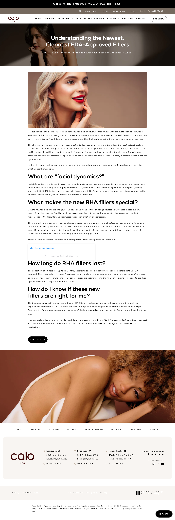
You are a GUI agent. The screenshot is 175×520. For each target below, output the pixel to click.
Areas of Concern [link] (94, 19)
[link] (141, 11)
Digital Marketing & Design (150, 493)
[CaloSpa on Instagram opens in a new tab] (153, 464)
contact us (124, 320)
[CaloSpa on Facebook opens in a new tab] (158, 464)
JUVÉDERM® (38, 135)
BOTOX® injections (48, 191)
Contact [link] (141, 19)
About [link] (38, 19)
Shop (105, 11)
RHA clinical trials (98, 270)
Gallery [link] (76, 19)
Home (47, 53)
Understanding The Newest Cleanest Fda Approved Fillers (96, 53)
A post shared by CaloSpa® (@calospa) (61, 256)
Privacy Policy (92, 493)
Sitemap (103, 493)
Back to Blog (37, 339)
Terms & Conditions (76, 493)
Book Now (158, 19)
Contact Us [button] (164, 514)
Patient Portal (119, 11)
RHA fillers (48, 152)
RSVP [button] (117, 4)
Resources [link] (113, 19)
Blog (133, 11)
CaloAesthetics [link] (91, 11)
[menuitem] (39, 19)
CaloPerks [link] (64, 19)
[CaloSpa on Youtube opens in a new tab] (162, 464)
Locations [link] (128, 19)
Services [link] (49, 19)
